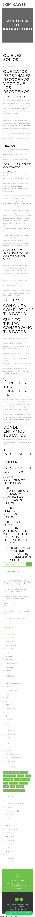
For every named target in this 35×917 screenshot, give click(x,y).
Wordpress (9, 738)
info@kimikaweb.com (19, 904)
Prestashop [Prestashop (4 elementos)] (8, 779)
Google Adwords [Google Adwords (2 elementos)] (10, 776)
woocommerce (11, 734)
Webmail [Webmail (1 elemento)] (20, 786)
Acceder (8, 750)
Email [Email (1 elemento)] (25, 772)
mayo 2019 (9, 649)
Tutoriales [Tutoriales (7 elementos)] (13, 783)
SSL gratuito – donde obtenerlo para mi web (17, 605)
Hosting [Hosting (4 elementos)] (20, 776)
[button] (19, 913)
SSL (7, 712)
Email (8, 687)
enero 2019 (9, 656)
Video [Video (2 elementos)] (6, 786)
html (7, 698)
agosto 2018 (10, 667)
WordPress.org (11, 761)
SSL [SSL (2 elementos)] (6, 783)
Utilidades (9, 719)
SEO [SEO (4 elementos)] (16, 779)
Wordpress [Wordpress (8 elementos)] (20, 790)
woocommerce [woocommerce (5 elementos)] (9, 790)
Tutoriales (9, 716)
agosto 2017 (10, 671)
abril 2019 (9, 652)
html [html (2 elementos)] (27, 776)
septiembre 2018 (11, 663)
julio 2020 (9, 638)
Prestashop (10, 701)
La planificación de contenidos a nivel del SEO (16, 612)
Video (8, 723)
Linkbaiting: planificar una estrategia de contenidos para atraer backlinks (17, 597)
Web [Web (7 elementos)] (12, 786)
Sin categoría (10, 709)
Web (7, 727)
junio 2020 (9, 641)
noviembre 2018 (11, 660)
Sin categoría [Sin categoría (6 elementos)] (25, 779)
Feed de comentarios (13, 758)
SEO (7, 705)
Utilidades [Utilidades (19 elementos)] (23, 783)
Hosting (8, 694)
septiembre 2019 (11, 645)
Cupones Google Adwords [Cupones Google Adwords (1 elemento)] (12, 772)
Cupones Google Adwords (14, 683)
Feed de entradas (12, 754)
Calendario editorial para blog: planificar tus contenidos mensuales (17, 590)
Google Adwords (11, 690)
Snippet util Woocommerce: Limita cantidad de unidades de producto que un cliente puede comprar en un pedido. (17, 582)
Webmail (9, 730)
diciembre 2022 (11, 634)
